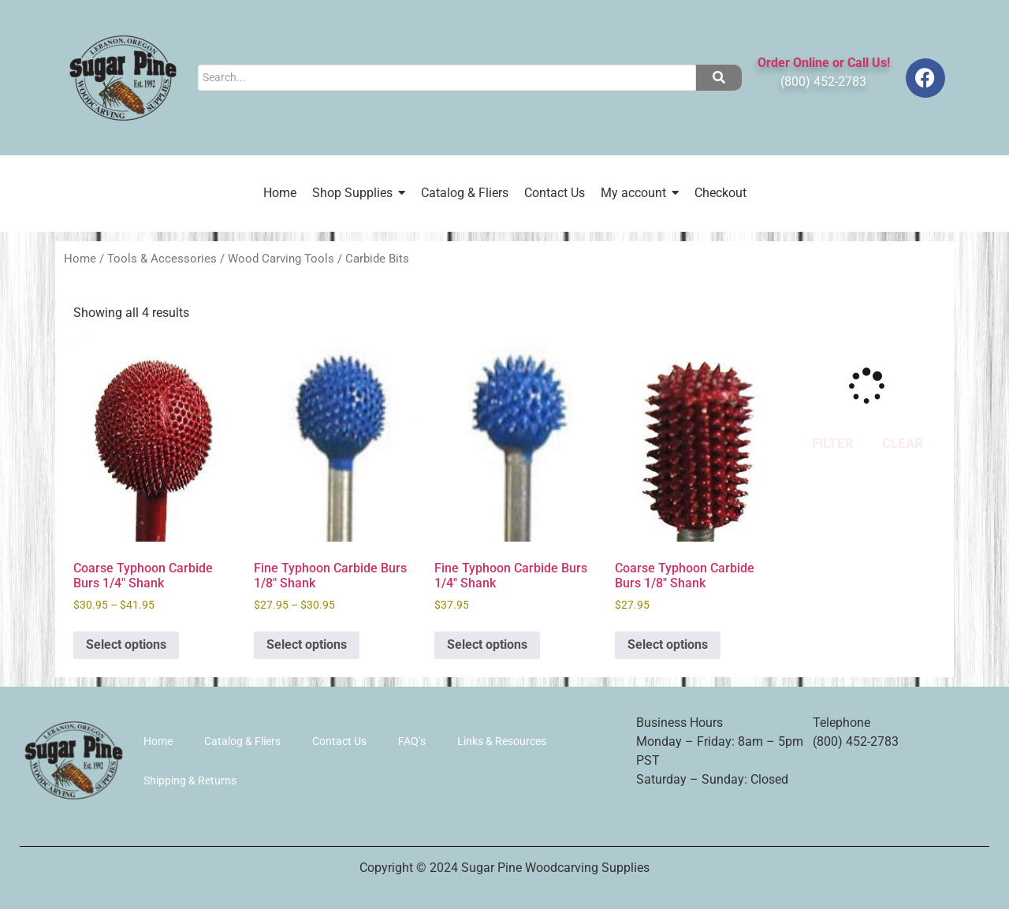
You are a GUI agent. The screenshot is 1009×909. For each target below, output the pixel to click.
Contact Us (339, 741)
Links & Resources (501, 741)
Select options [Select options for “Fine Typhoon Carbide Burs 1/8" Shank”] (306, 644)
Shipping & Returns (189, 780)
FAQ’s (412, 741)
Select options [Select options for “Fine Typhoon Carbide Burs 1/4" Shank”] (487, 644)
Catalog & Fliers (242, 741)
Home (80, 258)
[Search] (446, 78)
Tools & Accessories (162, 258)
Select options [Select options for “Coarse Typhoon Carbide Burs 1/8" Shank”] (667, 644)
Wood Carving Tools (281, 258)
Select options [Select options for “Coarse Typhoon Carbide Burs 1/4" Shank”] (126, 644)
